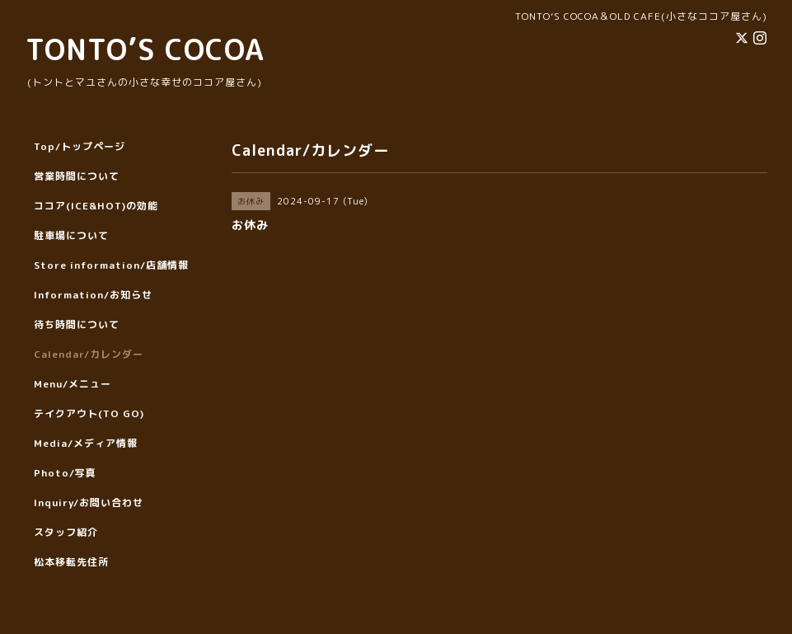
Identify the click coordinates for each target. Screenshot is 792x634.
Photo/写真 (65, 473)
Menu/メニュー (72, 384)
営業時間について (77, 176)
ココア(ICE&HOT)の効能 (96, 206)
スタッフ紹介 (66, 532)
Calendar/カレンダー (88, 354)
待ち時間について (77, 324)
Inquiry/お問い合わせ (88, 502)
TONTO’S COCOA (145, 49)
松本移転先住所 (71, 562)
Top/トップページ (79, 146)
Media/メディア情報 (86, 443)
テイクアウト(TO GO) (89, 413)
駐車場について (71, 235)
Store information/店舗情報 (111, 265)
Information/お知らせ (93, 295)
